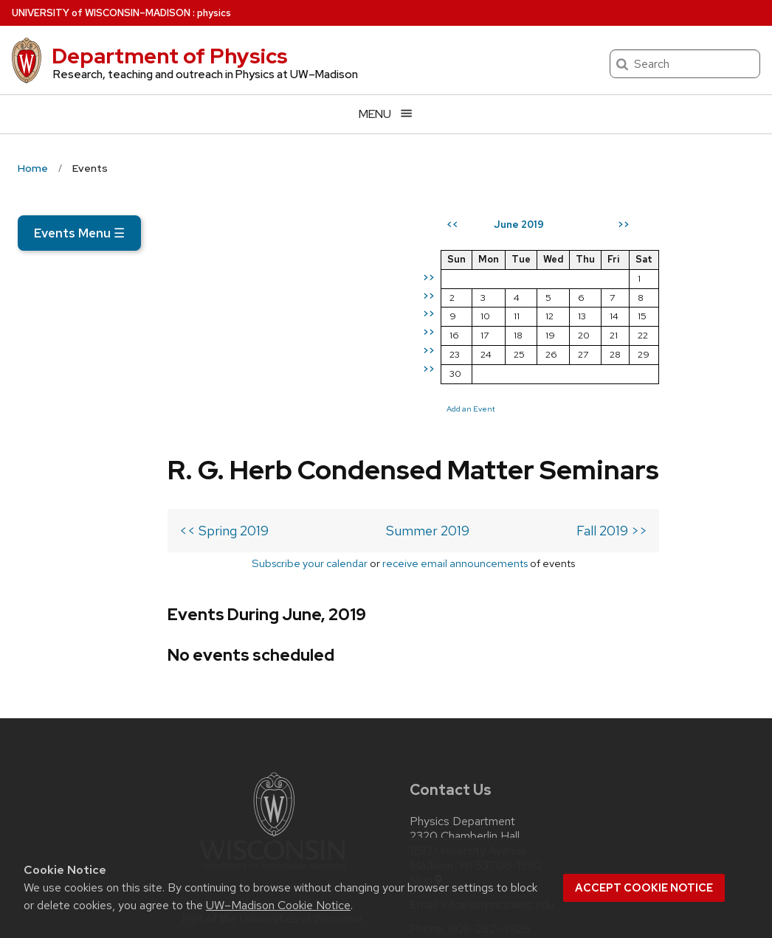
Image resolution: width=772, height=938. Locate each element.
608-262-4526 (489, 779)
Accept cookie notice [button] (644, 887)
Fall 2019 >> (439, 380)
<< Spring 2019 (74, 380)
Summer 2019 (265, 380)
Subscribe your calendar (149, 413)
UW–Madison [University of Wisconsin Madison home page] (101, 13)
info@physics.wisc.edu (498, 755)
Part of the (272, 769)
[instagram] (453, 820)
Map (427, 730)
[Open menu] (386, 113)
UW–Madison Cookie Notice (278, 905)
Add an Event (566, 461)
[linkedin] (483, 820)
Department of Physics (170, 56)
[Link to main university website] (272, 722)
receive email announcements (294, 413)
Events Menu (79, 233)
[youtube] (514, 820)
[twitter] (422, 820)
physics (214, 13)
